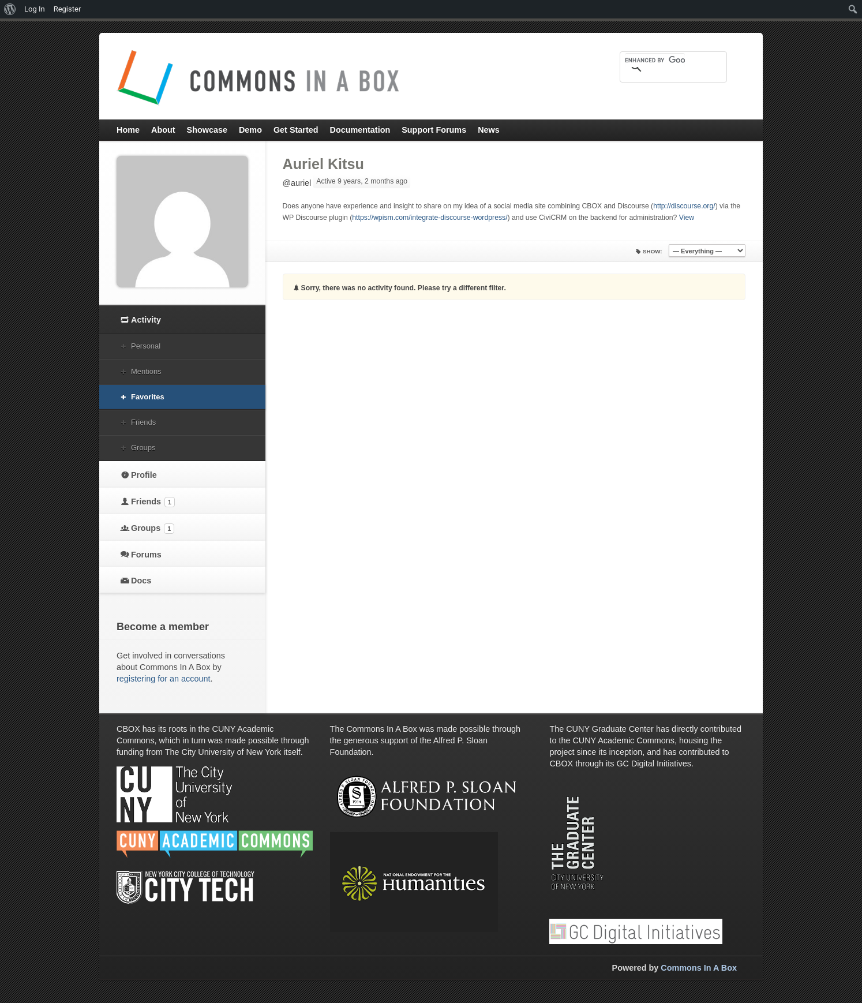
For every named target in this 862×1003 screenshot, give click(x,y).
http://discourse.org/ (684, 206)
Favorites (147, 396)
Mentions (146, 371)
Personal (145, 346)
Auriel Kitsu (323, 164)
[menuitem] (10, 9)
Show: (652, 251)
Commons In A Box (699, 967)
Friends (143, 422)
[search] (655, 60)
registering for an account (163, 678)
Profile (144, 475)
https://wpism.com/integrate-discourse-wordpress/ (429, 218)
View (686, 218)
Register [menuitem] (67, 9)
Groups (143, 447)
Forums (146, 554)
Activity (146, 319)
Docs (141, 580)
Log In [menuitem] (34, 9)
